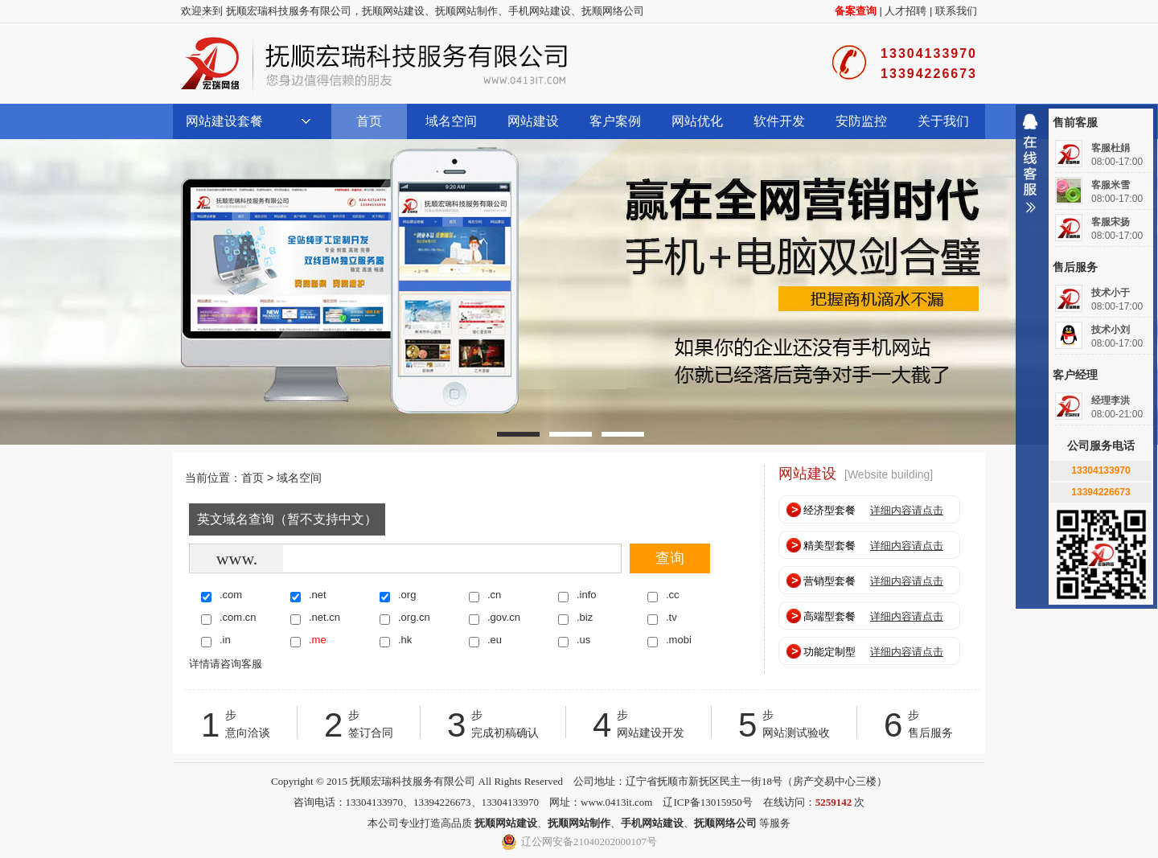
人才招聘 (905, 11)
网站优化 (697, 121)
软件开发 (779, 121)
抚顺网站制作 (466, 11)
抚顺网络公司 (612, 11)
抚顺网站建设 (393, 11)
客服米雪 (1110, 185)
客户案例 (615, 121)
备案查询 (856, 11)
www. (237, 558)
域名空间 (451, 121)
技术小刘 (1110, 329)
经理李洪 (1110, 400)
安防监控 (861, 121)
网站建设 (533, 121)
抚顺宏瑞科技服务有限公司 (374, 63)
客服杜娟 (1110, 148)
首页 (369, 121)
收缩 (1030, 170)
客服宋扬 (1110, 222)
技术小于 (1110, 292)
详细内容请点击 (906, 510)
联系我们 (956, 11)
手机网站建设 (539, 11)
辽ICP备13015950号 (707, 802)
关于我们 (943, 121)
